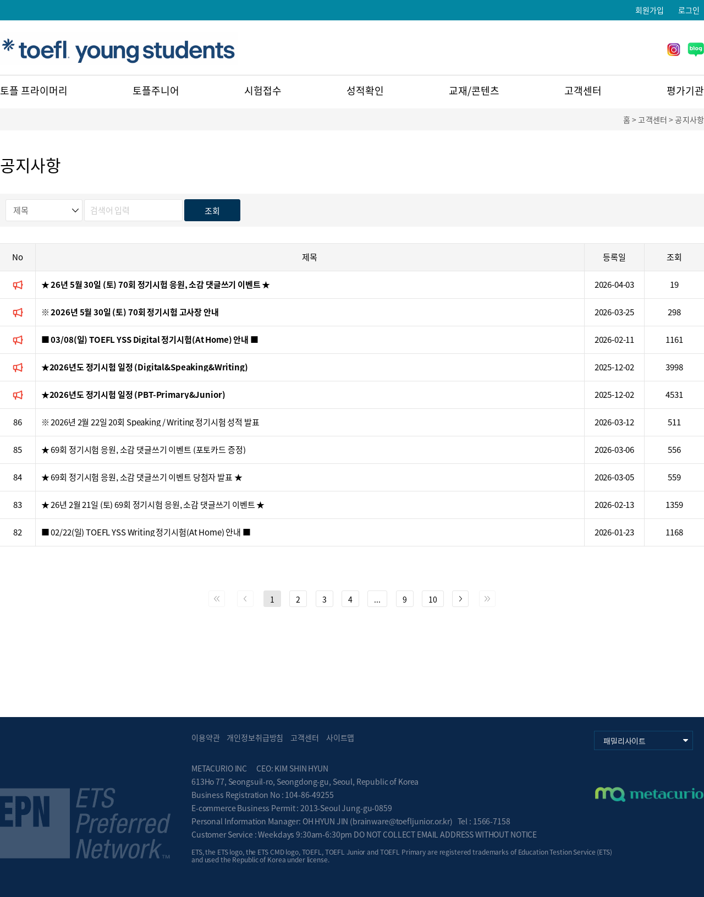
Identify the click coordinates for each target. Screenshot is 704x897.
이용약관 (205, 737)
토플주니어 (156, 90)
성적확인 (365, 90)
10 (432, 599)
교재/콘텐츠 (474, 90)
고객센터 (583, 90)
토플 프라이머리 (34, 90)
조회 (212, 211)
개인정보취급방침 (255, 737)
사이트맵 (340, 737)
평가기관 (685, 90)
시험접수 (263, 90)
